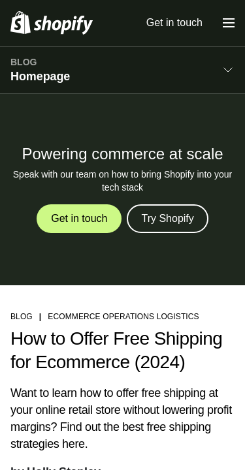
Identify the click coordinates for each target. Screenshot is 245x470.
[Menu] (228, 23)
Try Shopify (167, 218)
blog (21, 316)
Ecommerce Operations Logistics (123, 316)
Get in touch (174, 22)
